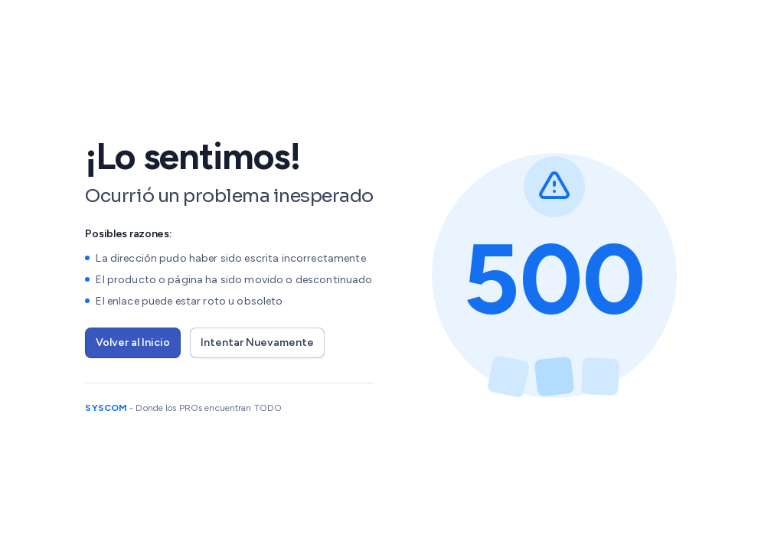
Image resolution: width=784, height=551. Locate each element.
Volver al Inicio (133, 342)
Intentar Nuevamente (257, 342)
